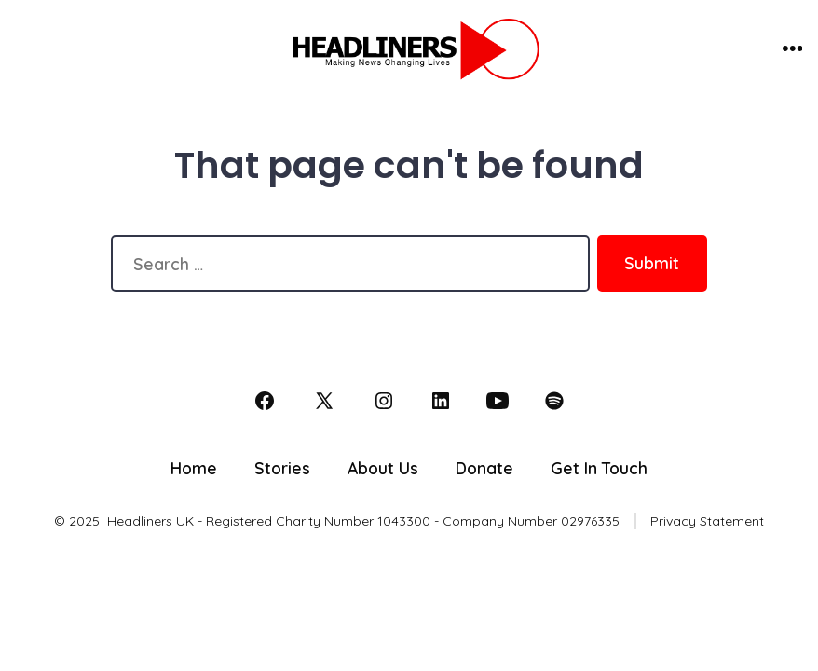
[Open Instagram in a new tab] (384, 401)
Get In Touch (599, 468)
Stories (282, 468)
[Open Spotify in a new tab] (554, 401)
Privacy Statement (707, 521)
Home (193, 468)
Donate (484, 468)
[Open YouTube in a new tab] (497, 401)
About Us (383, 468)
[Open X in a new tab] (324, 401)
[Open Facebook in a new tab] (265, 401)
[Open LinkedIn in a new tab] (441, 401)
